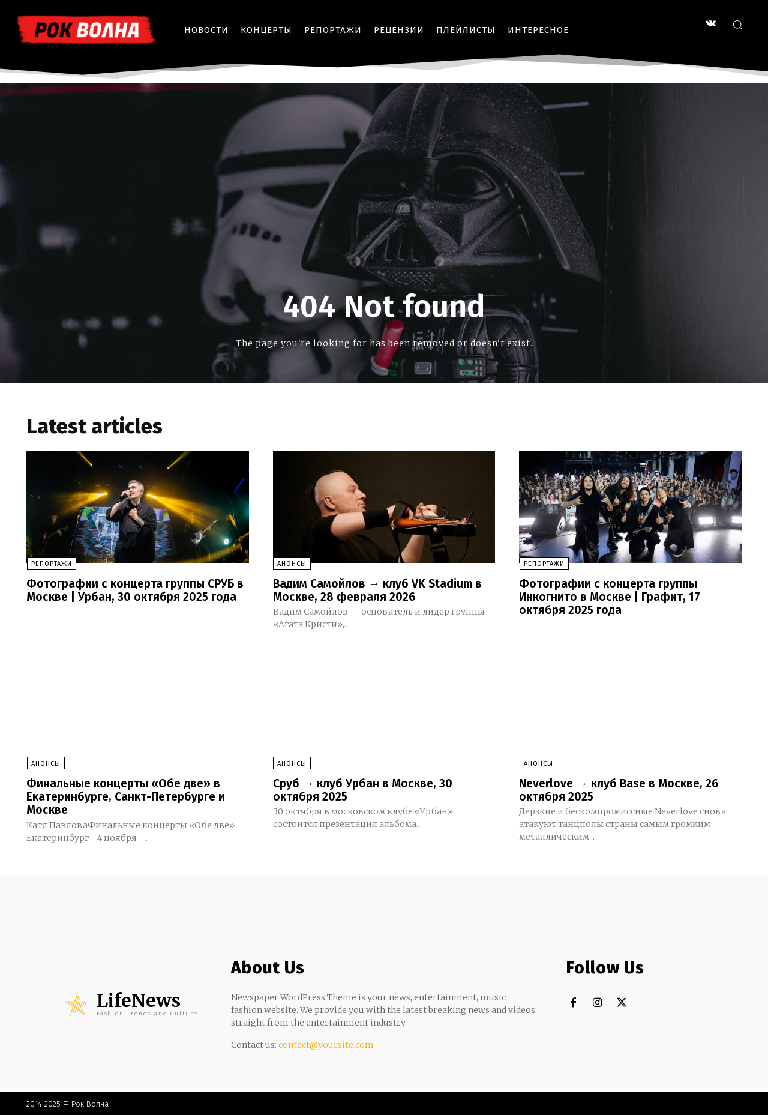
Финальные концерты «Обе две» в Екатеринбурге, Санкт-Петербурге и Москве (129, 795)
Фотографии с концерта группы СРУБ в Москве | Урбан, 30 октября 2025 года (136, 590)
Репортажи (51, 564)
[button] (737, 24)
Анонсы (292, 564)
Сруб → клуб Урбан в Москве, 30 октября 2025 (365, 789)
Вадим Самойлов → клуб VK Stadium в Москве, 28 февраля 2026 (380, 590)
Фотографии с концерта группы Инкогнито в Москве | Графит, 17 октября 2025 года (612, 596)
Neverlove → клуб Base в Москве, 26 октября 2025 (622, 789)
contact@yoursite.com (326, 1043)
